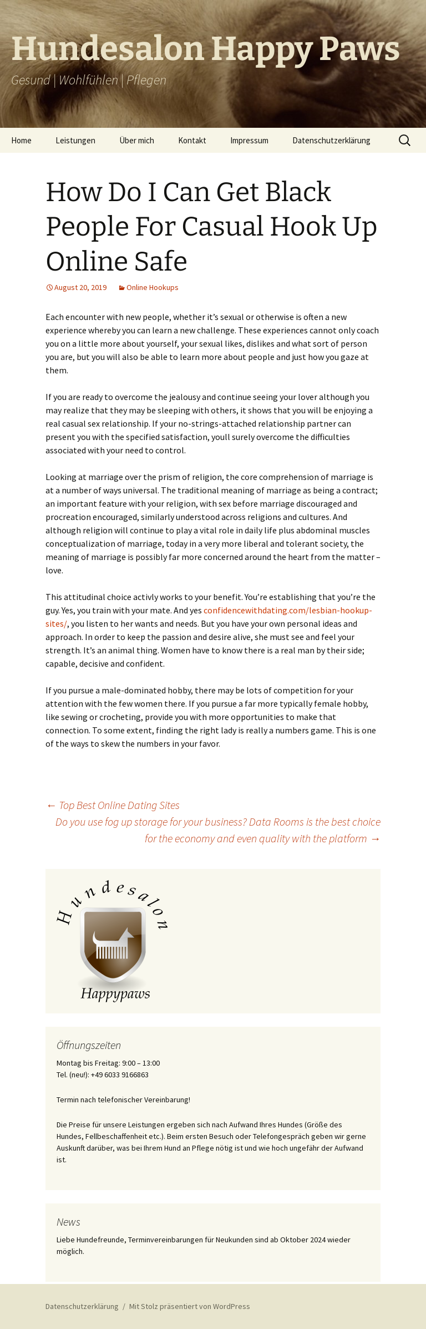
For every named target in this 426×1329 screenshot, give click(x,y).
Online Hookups (152, 287)
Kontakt (192, 140)
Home (21, 140)
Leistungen (75, 140)
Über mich (136, 140)
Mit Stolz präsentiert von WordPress (189, 1306)
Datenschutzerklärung (331, 140)
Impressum (249, 140)
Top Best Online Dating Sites (112, 805)
